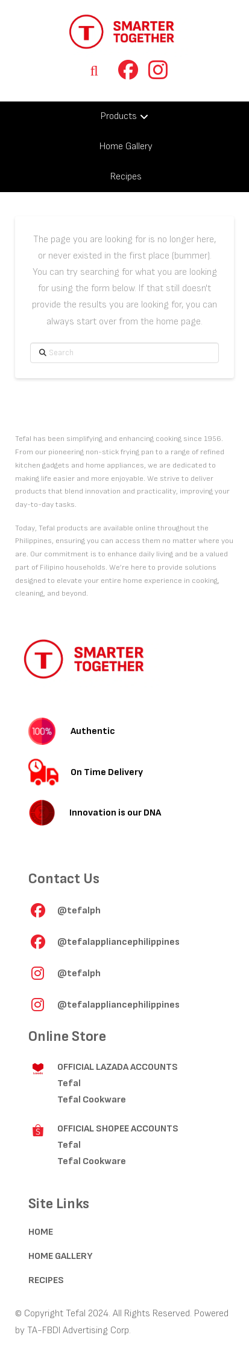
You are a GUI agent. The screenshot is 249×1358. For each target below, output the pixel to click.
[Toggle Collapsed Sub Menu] (124, 116)
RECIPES (46, 1280)
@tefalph (79, 910)
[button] (94, 70)
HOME (40, 1232)
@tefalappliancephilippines (118, 942)
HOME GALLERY (60, 1256)
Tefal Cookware (91, 1099)
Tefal (69, 1083)
